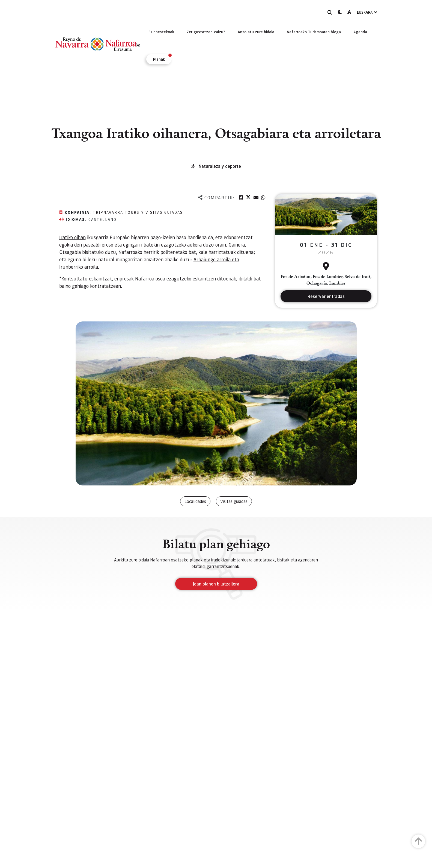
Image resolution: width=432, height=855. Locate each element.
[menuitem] (161, 31)
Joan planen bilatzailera (216, 584)
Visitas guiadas (234, 501)
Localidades (195, 501)
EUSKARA (367, 12)
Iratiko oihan (72, 237)
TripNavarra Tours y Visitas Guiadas (138, 212)
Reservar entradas (326, 296)
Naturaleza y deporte (220, 166)
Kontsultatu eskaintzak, (87, 278)
